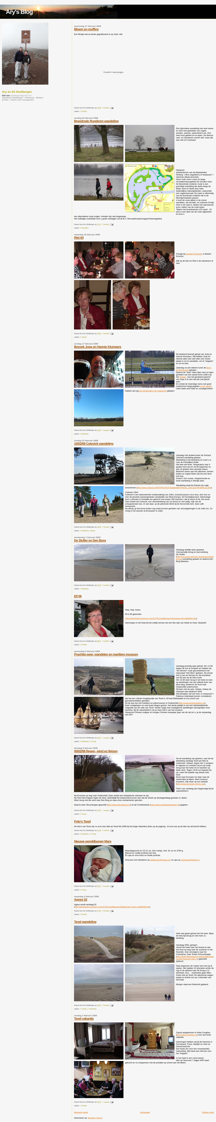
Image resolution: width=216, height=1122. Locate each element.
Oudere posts (208, 1112)
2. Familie (83, 111)
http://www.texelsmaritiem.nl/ (192, 703)
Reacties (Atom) (95, 1118)
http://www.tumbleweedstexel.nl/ (164, 805)
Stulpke (182, 377)
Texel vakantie (84, 1018)
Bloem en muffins (86, 29)
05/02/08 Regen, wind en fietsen (95, 751)
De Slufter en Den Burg (90, 540)
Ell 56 (77, 596)
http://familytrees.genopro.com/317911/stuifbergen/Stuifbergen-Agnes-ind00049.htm (112, 907)
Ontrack (92, 531)
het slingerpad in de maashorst (153, 391)
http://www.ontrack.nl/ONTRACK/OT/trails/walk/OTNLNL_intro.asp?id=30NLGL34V (174, 488)
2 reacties (105, 738)
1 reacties (105, 810)
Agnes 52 (80, 899)
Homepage (145, 1112)
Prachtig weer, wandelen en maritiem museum (106, 654)
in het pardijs (206, 386)
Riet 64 (78, 237)
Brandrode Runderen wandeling (96, 121)
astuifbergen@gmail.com (21, 95)
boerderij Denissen (194, 254)
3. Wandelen (84, 228)
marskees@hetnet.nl (190, 860)
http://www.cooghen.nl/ (187, 1035)
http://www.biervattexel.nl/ (119, 805)
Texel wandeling (85, 921)
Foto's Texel (82, 821)
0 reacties (105, 108)
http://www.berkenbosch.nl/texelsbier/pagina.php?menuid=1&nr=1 (195, 957)
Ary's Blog (19, 11)
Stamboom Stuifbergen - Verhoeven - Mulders (22, 98)
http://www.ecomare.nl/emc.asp (191, 784)
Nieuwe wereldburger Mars (92, 841)
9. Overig (93, 741)
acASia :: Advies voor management (18, 100)
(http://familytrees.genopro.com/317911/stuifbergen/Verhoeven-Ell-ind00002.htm (160, 618)
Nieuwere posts (81, 1112)
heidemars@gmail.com (160, 860)
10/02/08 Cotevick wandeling (93, 443)
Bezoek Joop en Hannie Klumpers (97, 346)
